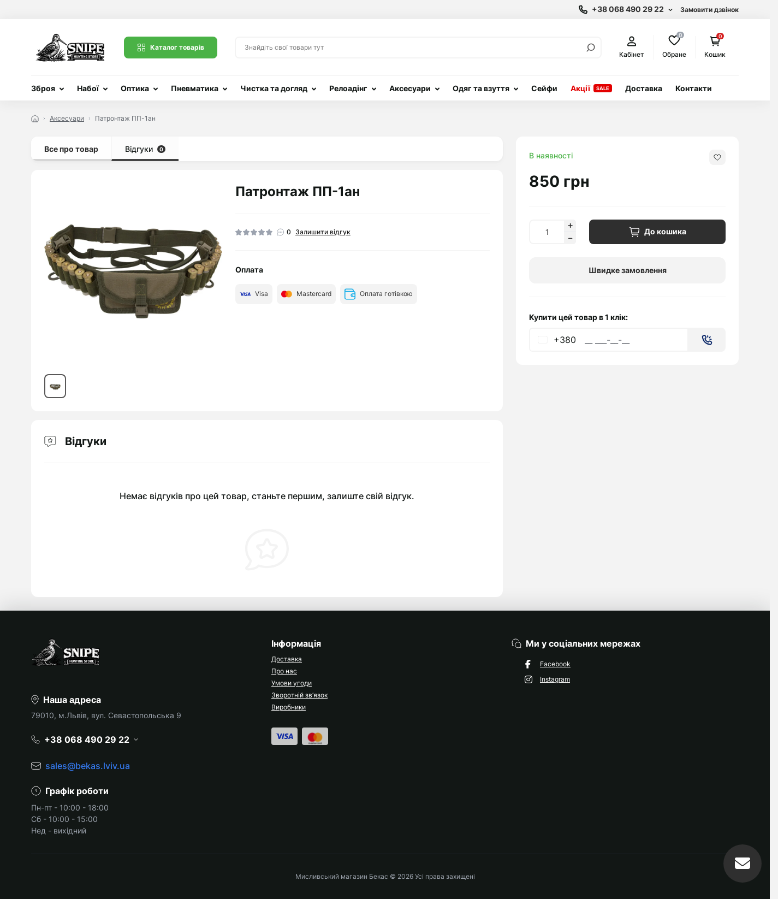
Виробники (288, 707)
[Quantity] (546, 232)
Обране (674, 46)
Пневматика (194, 88)
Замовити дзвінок (709, 9)
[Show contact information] (625, 9)
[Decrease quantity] (570, 238)
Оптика (135, 88)
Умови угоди (291, 683)
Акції (580, 88)
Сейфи (544, 88)
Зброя (43, 88)
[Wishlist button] (717, 157)
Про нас (284, 671)
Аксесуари (410, 88)
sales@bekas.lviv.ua (87, 765)
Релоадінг (348, 88)
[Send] (707, 340)
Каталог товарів (170, 47)
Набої (88, 88)
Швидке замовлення (628, 270)
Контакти (693, 88)
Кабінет (631, 47)
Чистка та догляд (273, 88)
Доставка (643, 88)
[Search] (590, 47)
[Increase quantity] (570, 226)
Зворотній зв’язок (299, 695)
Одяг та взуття (481, 88)
